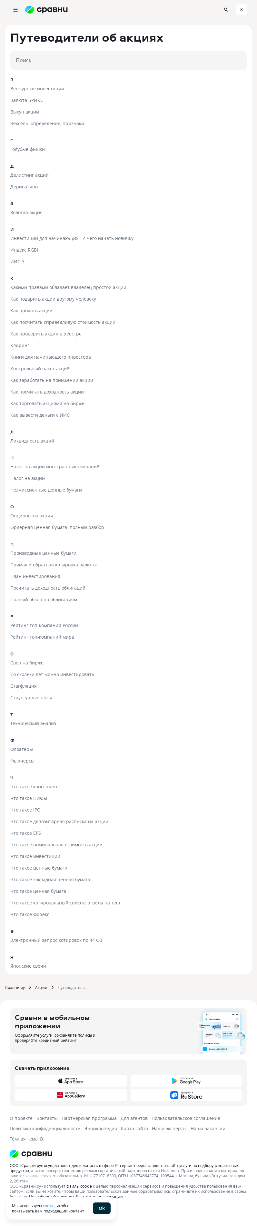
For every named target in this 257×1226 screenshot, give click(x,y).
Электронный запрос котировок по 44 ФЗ (56, 940)
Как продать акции (31, 310)
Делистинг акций (29, 175)
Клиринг (19, 345)
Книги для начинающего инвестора (50, 357)
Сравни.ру (15, 987)
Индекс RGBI (24, 250)
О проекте (21, 1118)
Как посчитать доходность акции (47, 392)
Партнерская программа (89, 1118)
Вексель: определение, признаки (47, 123)
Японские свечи (28, 966)
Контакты (47, 1118)
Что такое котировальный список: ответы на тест (65, 903)
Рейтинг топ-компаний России (44, 625)
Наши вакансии (208, 1128)
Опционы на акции (31, 516)
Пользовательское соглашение (186, 1118)
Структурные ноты (31, 697)
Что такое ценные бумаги (38, 868)
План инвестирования (35, 576)
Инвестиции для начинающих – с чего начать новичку (71, 238)
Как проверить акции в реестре (46, 334)
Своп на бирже (27, 663)
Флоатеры (21, 749)
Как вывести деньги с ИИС (40, 415)
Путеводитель (71, 987)
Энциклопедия (100, 1128)
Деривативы (24, 187)
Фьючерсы (22, 761)
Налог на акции (27, 478)
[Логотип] (128, 1154)
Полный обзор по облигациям (43, 599)
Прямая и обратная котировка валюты (53, 565)
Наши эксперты (169, 1128)
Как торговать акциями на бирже (47, 403)
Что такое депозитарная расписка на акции (59, 821)
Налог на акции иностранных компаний (55, 466)
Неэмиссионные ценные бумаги (46, 490)
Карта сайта (134, 1128)
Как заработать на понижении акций (51, 380)
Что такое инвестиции (35, 856)
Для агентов (134, 1118)
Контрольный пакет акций (40, 368)
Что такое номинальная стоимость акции (56, 845)
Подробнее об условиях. (52, 1196)
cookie (48, 1205)
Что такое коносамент (34, 786)
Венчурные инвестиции (37, 88)
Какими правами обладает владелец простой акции (68, 287)
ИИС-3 (17, 261)
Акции (41, 987)
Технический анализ (33, 723)
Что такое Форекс (29, 914)
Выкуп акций (24, 112)
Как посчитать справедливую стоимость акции (62, 322)
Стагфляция (23, 686)
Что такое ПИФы (28, 798)
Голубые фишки (27, 149)
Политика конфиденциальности (45, 1128)
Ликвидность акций (32, 441)
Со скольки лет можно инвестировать (52, 674)
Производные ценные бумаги (43, 553)
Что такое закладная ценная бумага (50, 879)
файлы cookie (79, 1186)
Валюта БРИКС (26, 100)
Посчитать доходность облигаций (47, 588)
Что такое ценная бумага (38, 891)
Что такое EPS (25, 833)
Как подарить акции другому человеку (53, 299)
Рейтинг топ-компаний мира (42, 637)
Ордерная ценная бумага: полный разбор (57, 527)
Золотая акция (26, 212)
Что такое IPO (25, 810)
